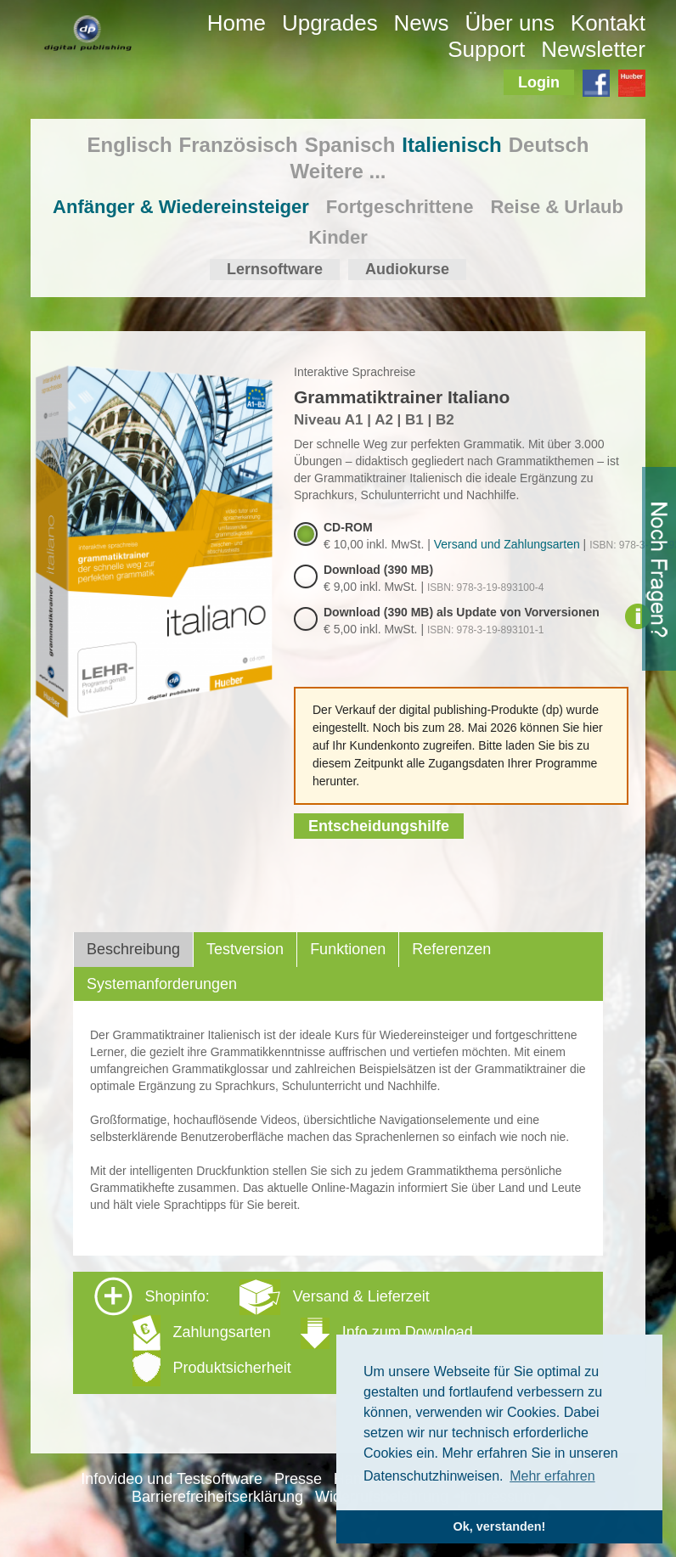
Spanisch (350, 144)
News (421, 23)
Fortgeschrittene (400, 206)
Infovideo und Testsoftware (171, 1478)
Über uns (510, 23)
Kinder (338, 237)
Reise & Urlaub (556, 206)
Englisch (129, 144)
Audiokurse (407, 269)
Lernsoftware (275, 269)
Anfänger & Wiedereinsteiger (181, 206)
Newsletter (593, 49)
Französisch (238, 144)
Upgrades (330, 23)
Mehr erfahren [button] (552, 1476)
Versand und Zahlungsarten (507, 544)
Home (236, 23)
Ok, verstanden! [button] (499, 1526)
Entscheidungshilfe (378, 826)
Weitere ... (338, 171)
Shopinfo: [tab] (283, 1331)
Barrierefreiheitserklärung (217, 1496)
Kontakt (608, 23)
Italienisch (451, 144)
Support (486, 49)
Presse (298, 1478)
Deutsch (549, 144)
